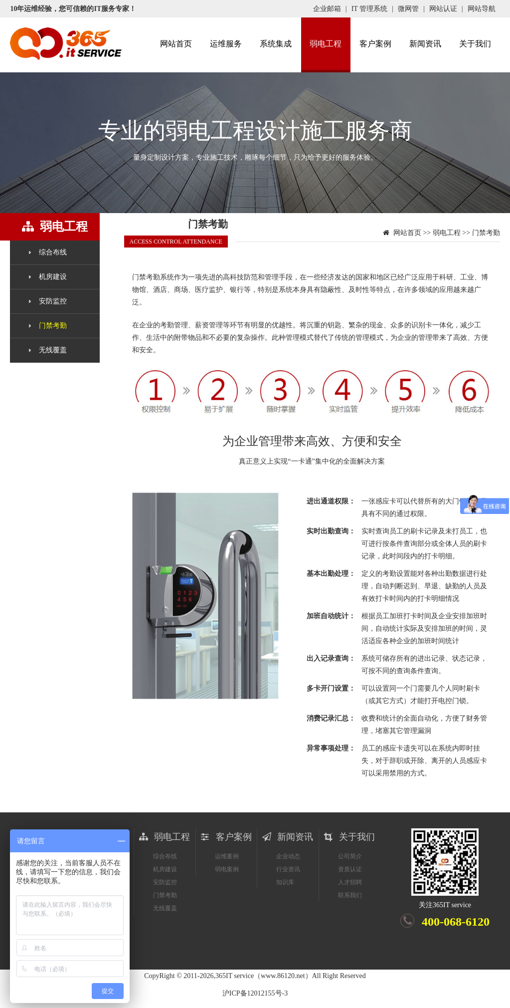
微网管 (408, 8)
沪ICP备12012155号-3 (255, 993)
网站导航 (482, 8)
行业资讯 (288, 869)
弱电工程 (325, 43)
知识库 (285, 882)
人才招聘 (350, 882)
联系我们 (350, 895)
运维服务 (226, 43)
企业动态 (288, 856)
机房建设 (53, 276)
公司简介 (350, 856)
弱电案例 (227, 869)
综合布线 (53, 252)
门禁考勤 (53, 325)
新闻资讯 (425, 43)
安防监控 (53, 301)
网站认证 (443, 8)
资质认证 (350, 869)
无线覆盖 (53, 350)
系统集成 (276, 43)
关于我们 (475, 43)
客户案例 (375, 43)
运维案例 (227, 856)
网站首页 (176, 43)
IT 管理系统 (369, 8)
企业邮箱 (327, 8)
